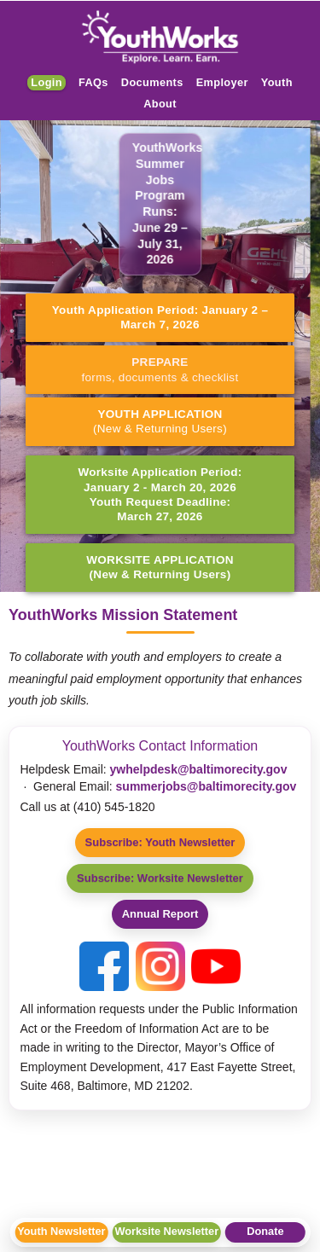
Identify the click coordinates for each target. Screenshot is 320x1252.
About (160, 103)
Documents (152, 82)
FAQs (93, 82)
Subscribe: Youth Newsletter (160, 842)
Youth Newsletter (61, 1231)
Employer (222, 82)
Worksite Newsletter (166, 1231)
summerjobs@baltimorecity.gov (206, 786)
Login (46, 82)
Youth (277, 82)
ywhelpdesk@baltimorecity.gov (199, 769)
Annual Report (160, 913)
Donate (265, 1231)
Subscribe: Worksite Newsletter (160, 878)
